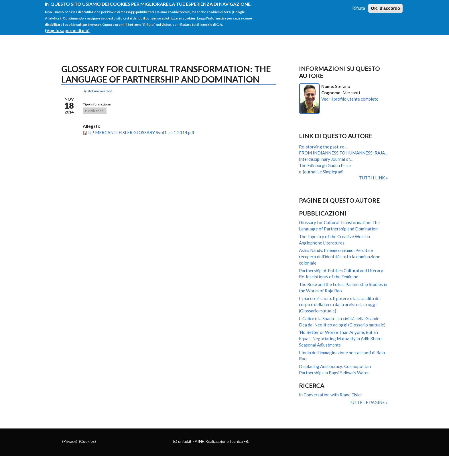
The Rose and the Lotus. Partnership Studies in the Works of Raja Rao (343, 287)
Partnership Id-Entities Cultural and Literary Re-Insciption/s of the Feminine (341, 273)
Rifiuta (358, 4)
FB (246, 441)
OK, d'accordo (385, 5)
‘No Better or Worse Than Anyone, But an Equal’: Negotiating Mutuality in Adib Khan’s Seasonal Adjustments (341, 338)
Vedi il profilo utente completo (350, 98)
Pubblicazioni (94, 111)
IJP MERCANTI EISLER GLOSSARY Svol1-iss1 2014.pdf (141, 132)
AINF (199, 441)
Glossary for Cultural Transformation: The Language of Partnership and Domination (339, 225)
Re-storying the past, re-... (323, 146)
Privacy (69, 441)
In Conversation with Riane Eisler (330, 394)
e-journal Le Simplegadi (321, 171)
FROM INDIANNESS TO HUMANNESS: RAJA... (343, 152)
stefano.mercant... (100, 91)
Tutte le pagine (367, 402)
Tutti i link (372, 177)
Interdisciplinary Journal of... (325, 159)
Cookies (87, 441)
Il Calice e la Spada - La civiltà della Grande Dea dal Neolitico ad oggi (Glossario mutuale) (342, 321)
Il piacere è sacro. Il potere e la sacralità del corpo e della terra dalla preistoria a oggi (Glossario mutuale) (340, 305)
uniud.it (185, 441)
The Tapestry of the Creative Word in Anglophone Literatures (334, 239)
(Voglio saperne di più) (67, 27)
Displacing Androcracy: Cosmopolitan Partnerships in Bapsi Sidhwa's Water (335, 369)
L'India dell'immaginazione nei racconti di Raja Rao (342, 355)
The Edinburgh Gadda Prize (325, 165)
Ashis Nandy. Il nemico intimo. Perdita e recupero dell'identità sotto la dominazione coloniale (339, 256)
